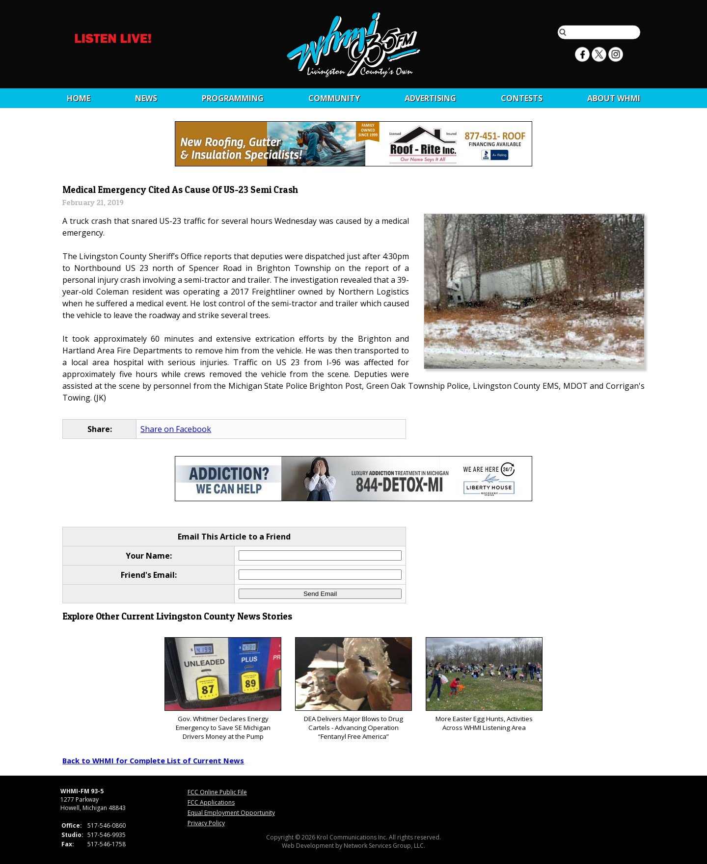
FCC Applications (211, 802)
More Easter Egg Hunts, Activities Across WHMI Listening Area (484, 684)
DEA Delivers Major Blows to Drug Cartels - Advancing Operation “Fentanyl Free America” (353, 689)
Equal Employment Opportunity (231, 813)
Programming (233, 98)
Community (334, 98)
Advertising (430, 98)
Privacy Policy (206, 823)
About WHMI (613, 98)
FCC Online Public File (217, 792)
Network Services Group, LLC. (384, 845)
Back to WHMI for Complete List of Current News (153, 760)
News (146, 98)
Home (78, 98)
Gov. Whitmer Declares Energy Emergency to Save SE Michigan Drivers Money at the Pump (222, 689)
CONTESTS (522, 98)
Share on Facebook (175, 429)
